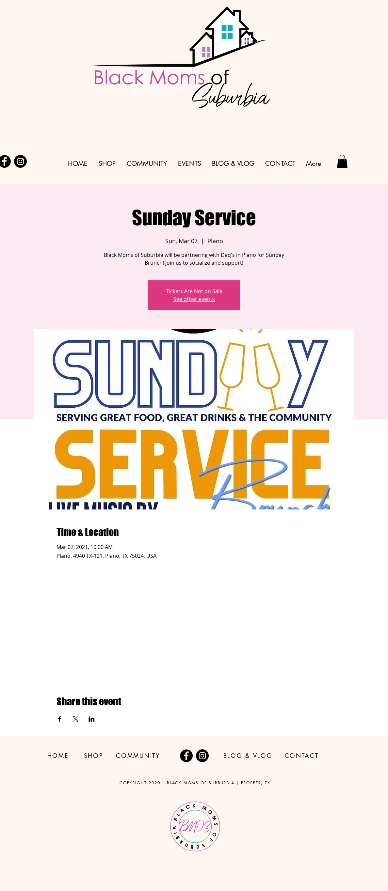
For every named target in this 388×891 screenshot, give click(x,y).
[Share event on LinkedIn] (92, 719)
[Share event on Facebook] (60, 719)
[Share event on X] (76, 719)
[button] (342, 161)
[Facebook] (186, 755)
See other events (194, 299)
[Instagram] (20, 161)
